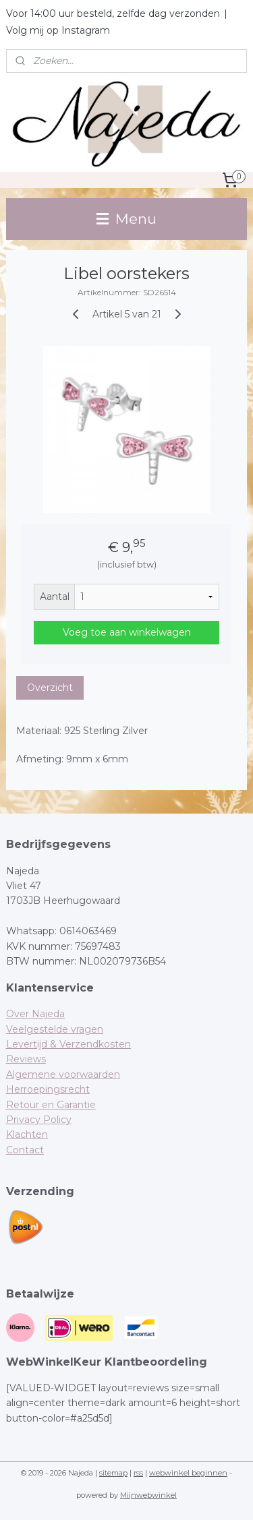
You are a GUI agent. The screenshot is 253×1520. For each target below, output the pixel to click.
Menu (126, 218)
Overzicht (50, 687)
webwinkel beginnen (188, 1473)
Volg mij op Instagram (58, 30)
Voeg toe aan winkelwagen (127, 632)
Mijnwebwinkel (148, 1495)
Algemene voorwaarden (63, 1074)
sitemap (113, 1473)
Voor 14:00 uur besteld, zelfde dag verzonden (113, 13)
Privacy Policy (39, 1120)
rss (138, 1473)
